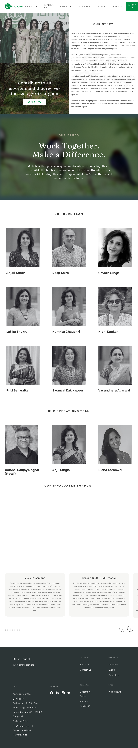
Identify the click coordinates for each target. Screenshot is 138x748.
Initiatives (113, 664)
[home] (14, 6)
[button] (31, 6)
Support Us (34, 102)
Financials (117, 6)
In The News (114, 691)
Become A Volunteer (85, 703)
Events (111, 669)
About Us (84, 664)
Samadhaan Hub (49, 6)
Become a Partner (85, 694)
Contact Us (85, 669)
